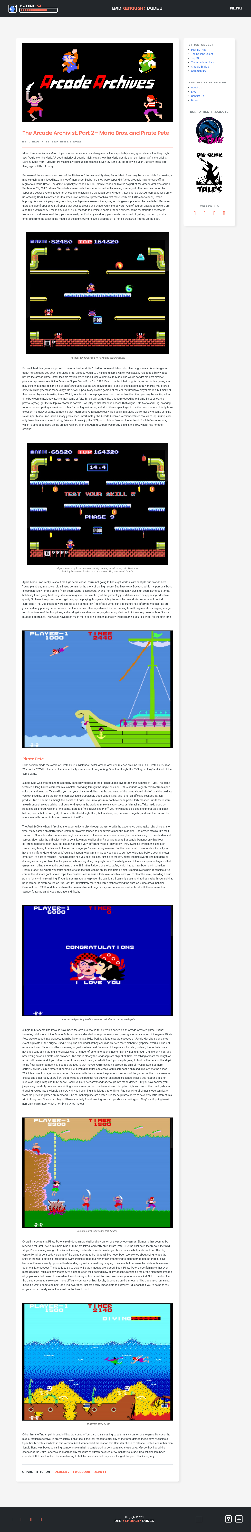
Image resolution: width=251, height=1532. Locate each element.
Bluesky (62, 1472)
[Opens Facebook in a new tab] (195, 213)
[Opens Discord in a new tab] (214, 213)
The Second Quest (202, 54)
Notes (194, 100)
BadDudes (137, 8)
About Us (196, 87)
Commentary (198, 71)
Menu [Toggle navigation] (236, 8)
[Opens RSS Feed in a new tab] (224, 213)
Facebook (81, 1472)
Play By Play (198, 49)
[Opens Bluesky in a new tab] (204, 213)
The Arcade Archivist (203, 62)
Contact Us (197, 96)
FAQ (193, 91)
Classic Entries (200, 66)
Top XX (195, 58)
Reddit (100, 1472)
